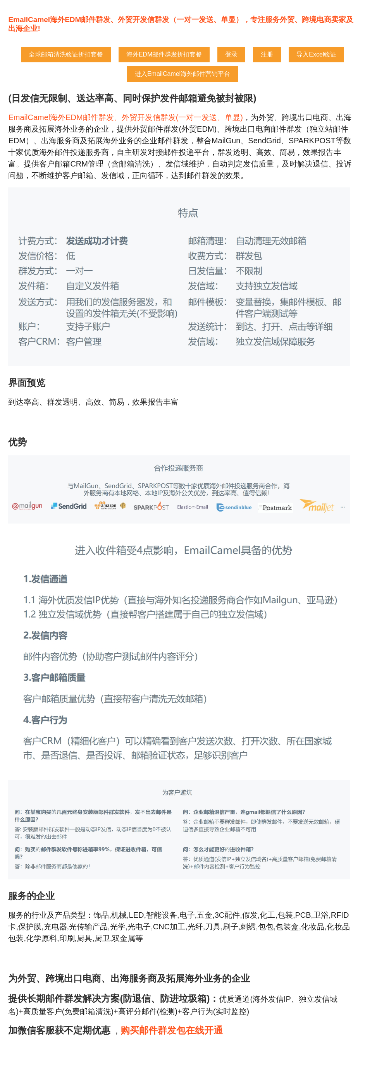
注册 (267, 54)
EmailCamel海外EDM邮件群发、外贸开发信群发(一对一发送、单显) (125, 117)
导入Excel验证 (316, 54)
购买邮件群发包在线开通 (172, 1030)
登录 (231, 54)
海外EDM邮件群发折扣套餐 (164, 54)
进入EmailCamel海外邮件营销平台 (182, 73)
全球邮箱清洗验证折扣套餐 (66, 54)
